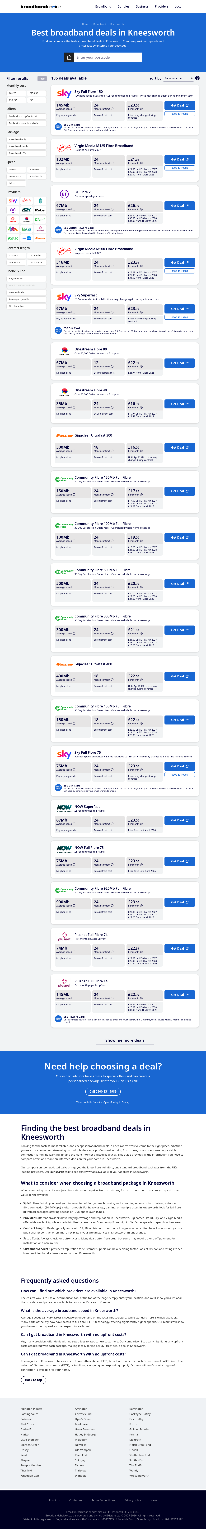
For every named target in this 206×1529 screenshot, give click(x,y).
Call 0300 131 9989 (103, 1092)
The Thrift (135, 1467)
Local (178, 6)
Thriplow (80, 1472)
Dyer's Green (83, 1420)
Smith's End (136, 1461)
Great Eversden (85, 1431)
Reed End (81, 1456)
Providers (161, 6)
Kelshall (134, 1436)
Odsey (25, 1451)
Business (142, 6)
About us (54, 1500)
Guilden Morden (139, 1431)
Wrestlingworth (139, 1477)
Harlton (25, 1436)
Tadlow (79, 1467)
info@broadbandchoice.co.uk (92, 1512)
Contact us (75, 1500)
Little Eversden (30, 1441)
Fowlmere (81, 1425)
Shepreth (26, 1461)
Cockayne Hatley (140, 1415)
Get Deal (179, 105)
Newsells (80, 1446)
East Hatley (136, 1420)
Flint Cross (27, 1425)
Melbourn (81, 1441)
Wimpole (80, 1477)
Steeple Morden (31, 1467)
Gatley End (27, 1431)
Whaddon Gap (30, 1477)
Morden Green (30, 1446)
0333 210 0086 (130, 1512)
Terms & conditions (103, 1500)
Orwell (133, 1451)
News (154, 1500)
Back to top (33, 1381)
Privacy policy (133, 1500)
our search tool (60, 1172)
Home (85, 24)
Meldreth (135, 1441)
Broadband (103, 6)
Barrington (136, 1410)
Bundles (123, 6)
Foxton (133, 1425)
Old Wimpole (83, 1451)
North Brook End (140, 1446)
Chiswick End (83, 1415)
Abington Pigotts (31, 1410)
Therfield (26, 1472)
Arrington (81, 1410)
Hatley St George (86, 1436)
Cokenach (27, 1420)
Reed (24, 1456)
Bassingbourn (29, 1415)
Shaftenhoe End (139, 1456)
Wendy (133, 1472)
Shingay (80, 1461)
